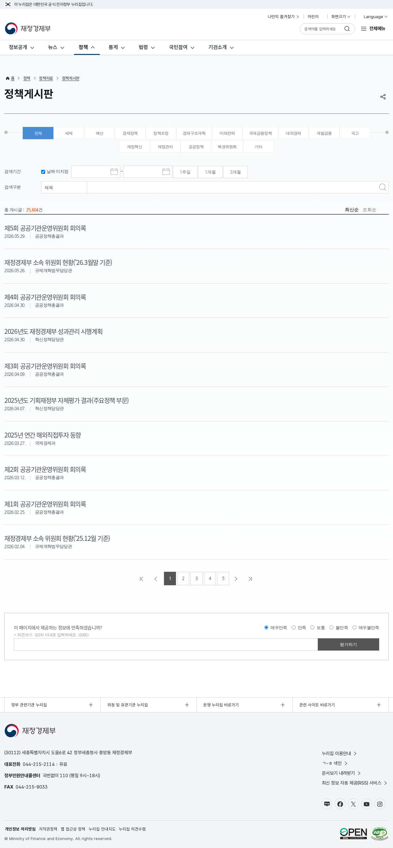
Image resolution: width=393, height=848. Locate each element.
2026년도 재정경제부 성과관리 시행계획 (53, 331)
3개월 (235, 172)
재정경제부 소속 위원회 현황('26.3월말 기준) (58, 262)
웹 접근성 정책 (73, 829)
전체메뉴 (377, 28)
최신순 (352, 209)
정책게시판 (71, 78)
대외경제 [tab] (293, 133)
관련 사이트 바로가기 (317, 704)
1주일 (185, 172)
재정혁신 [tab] (134, 146)
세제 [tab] (69, 133)
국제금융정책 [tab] (260, 133)
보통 (321, 627)
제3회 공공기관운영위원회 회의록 (45, 365)
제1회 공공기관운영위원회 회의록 (45, 503)
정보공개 (18, 47)
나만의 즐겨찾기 (284, 16)
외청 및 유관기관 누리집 (127, 704)
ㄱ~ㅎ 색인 (335, 763)
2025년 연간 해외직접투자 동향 (42, 434)
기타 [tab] (258, 146)
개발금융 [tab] (324, 133)
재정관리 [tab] (165, 146)
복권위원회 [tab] (227, 146)
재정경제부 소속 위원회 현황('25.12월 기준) (57, 538)
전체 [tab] (38, 133)
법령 (143, 47)
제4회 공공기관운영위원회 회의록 (45, 296)
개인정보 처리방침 (20, 829)
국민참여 (178, 47)
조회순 (369, 209)
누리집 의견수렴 (132, 829)
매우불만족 (369, 627)
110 (64, 775)
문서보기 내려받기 (342, 773)
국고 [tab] (355, 133)
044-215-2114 (39, 764)
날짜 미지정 (57, 171)
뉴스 (52, 47)
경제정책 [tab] (130, 133)
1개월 (210, 172)
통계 (113, 47)
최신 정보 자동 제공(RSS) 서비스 (355, 783)
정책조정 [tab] (160, 133)
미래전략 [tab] (227, 133)
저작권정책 (48, 829)
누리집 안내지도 (102, 829)
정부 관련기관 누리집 (29, 704)
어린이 (316, 16)
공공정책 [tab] (196, 146)
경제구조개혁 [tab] (194, 133)
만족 (302, 627)
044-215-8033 (32, 787)
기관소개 (217, 47)
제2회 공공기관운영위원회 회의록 (45, 469)
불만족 (342, 627)
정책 (83, 47)
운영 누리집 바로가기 (221, 704)
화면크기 (341, 16)
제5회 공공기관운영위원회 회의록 (45, 227)
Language (373, 16)
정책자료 (46, 78)
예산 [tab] (99, 133)
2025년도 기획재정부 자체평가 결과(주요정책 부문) (66, 400)
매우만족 (278, 627)
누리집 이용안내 (340, 753)
